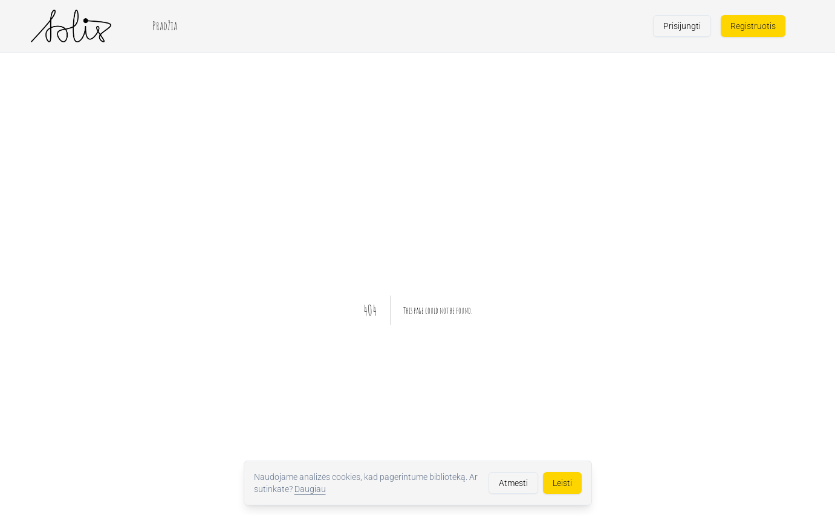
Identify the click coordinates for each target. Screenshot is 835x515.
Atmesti (513, 483)
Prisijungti (682, 26)
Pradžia (164, 25)
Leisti (562, 483)
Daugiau (310, 489)
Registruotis (753, 26)
